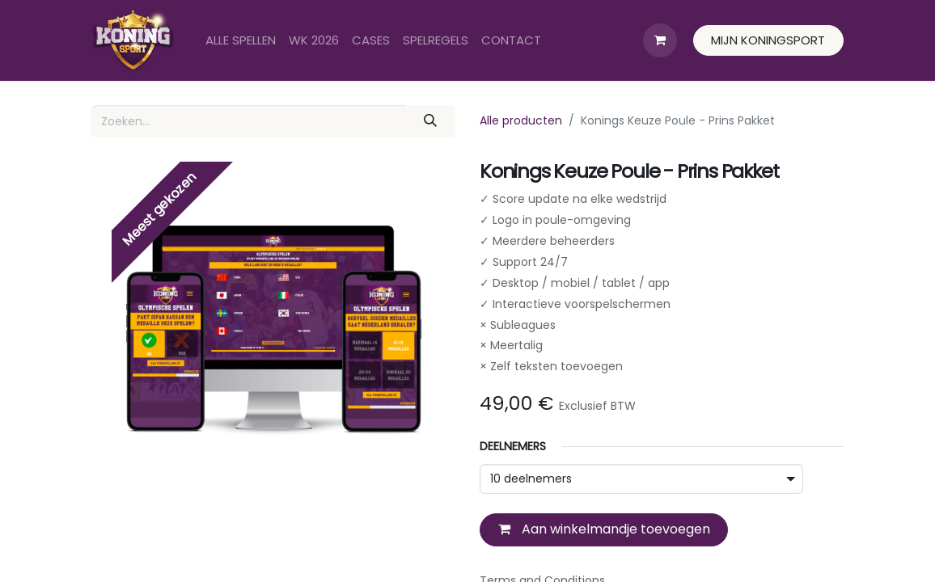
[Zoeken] (430, 121)
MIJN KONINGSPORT (768, 40)
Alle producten (521, 120)
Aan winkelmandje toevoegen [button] (604, 529)
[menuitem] (240, 40)
